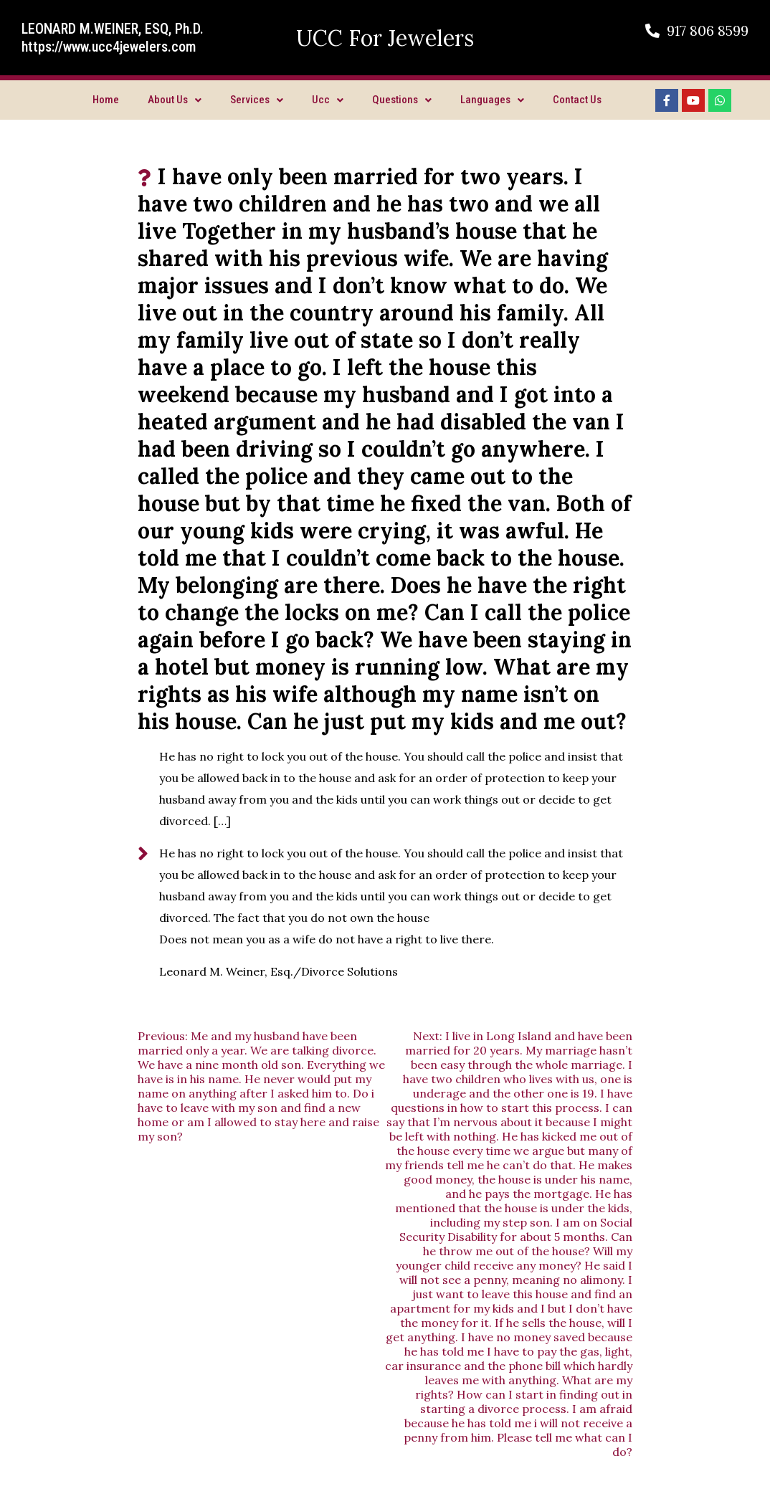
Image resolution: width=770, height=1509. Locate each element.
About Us (174, 99)
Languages (492, 99)
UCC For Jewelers (385, 38)
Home (105, 99)
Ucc (327, 99)
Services (256, 99)
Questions (402, 99)
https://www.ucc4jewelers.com (109, 46)
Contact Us (577, 99)
